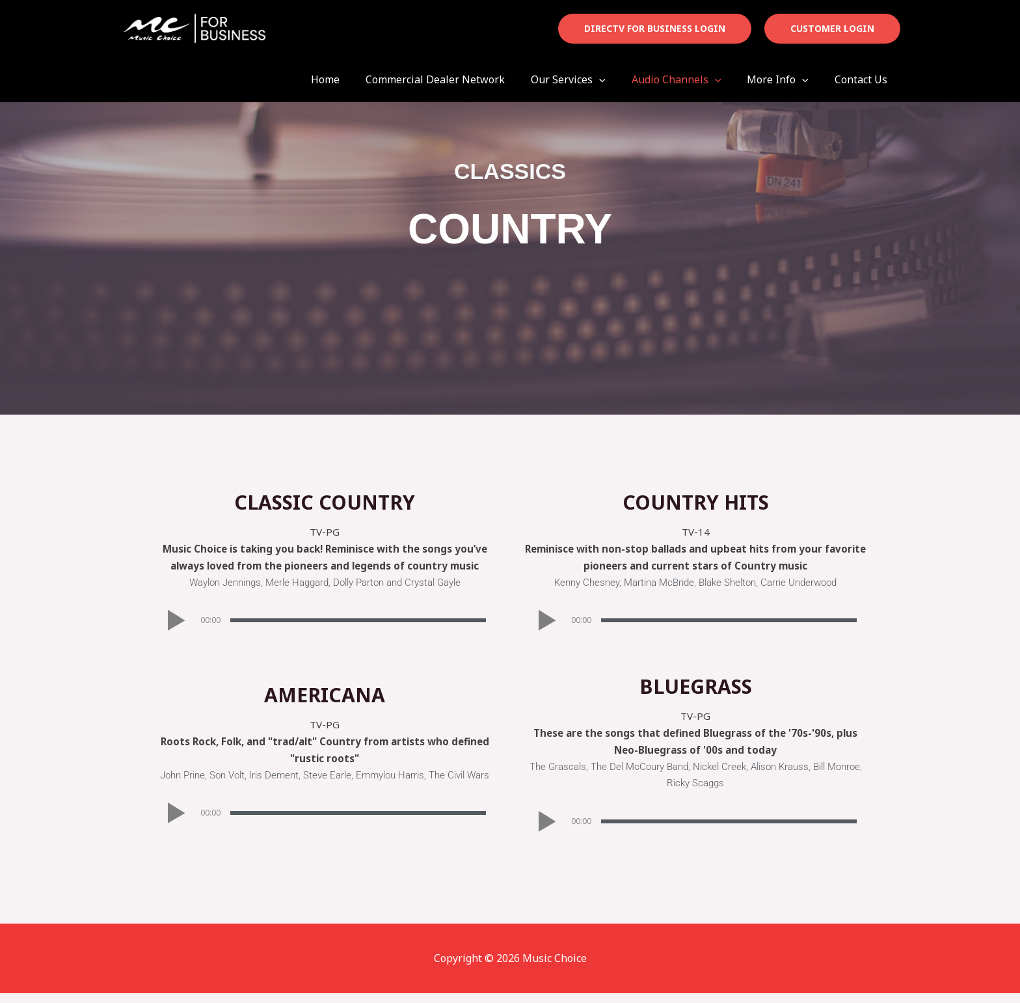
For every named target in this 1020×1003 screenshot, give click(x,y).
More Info (785, 79)
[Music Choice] (194, 27)
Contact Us (863, 79)
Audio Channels (689, 79)
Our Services (586, 79)
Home (354, 79)
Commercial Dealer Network (458, 79)
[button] (654, 29)
